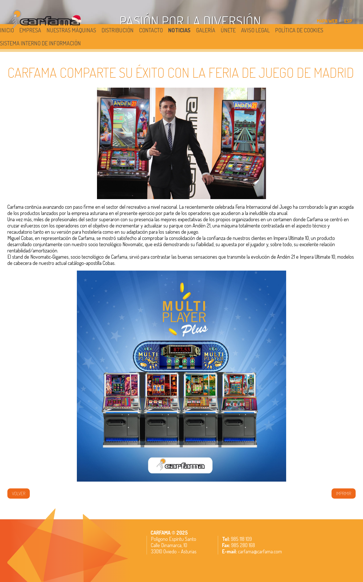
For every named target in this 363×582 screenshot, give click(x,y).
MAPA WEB (327, 21)
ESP (348, 21)
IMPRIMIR (343, 493)
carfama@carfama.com (260, 551)
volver (18, 493)
